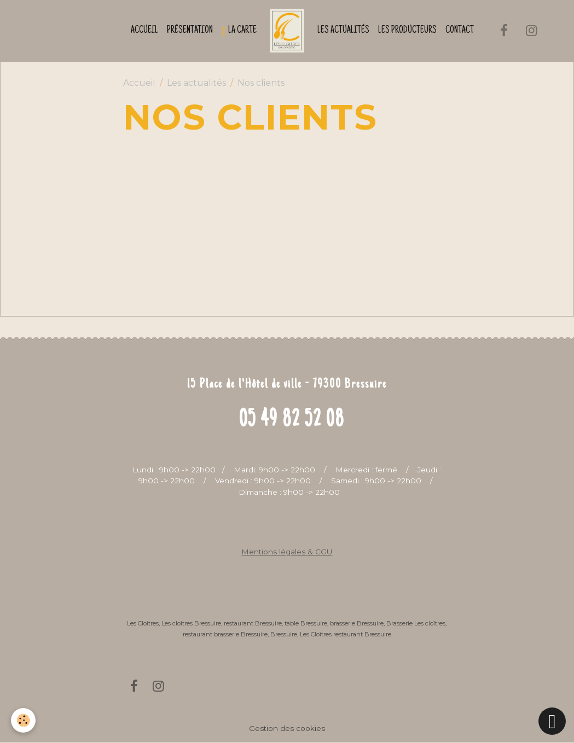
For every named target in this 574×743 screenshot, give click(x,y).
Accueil (144, 30)
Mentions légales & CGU (286, 551)
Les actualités (343, 30)
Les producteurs (407, 30)
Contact (459, 30)
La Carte (239, 31)
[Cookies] (23, 720)
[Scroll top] (552, 721)
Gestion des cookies (287, 728)
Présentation (190, 30)
